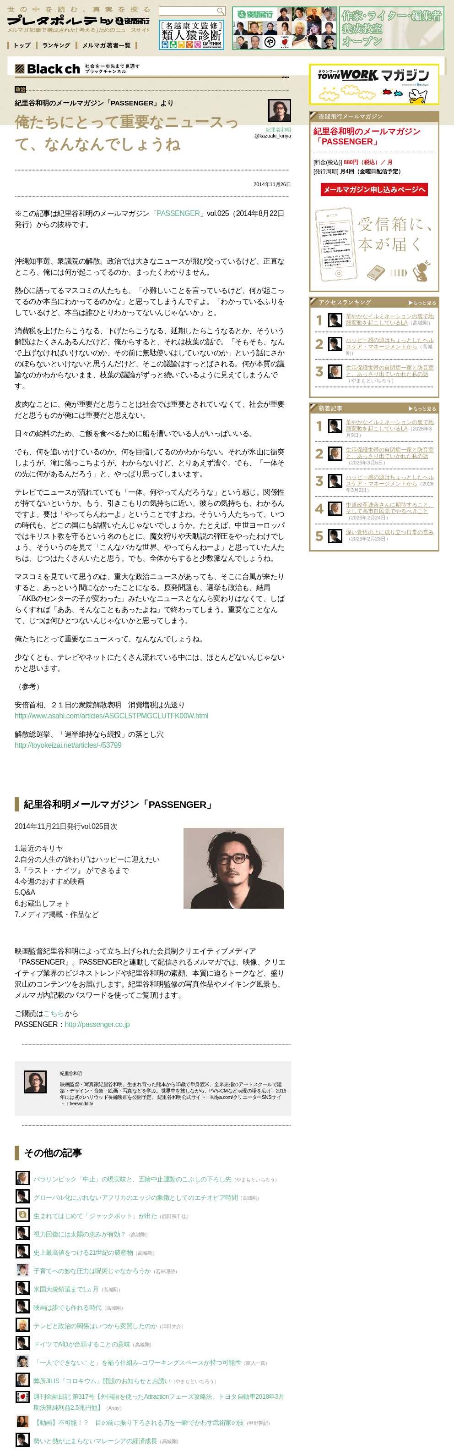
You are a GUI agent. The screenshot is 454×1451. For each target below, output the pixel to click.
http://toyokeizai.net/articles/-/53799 (68, 745)
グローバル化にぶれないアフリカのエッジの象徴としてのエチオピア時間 (135, 1197)
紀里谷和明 (278, 129)
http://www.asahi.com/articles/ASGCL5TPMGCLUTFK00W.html (111, 716)
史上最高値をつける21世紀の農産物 (83, 1252)
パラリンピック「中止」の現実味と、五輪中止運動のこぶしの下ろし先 (132, 1179)
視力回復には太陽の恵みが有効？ (79, 1234)
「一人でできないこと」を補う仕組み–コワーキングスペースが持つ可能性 (137, 1362)
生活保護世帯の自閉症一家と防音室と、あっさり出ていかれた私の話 (390, 370)
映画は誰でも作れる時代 (67, 1307)
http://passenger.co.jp (97, 1024)
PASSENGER (178, 213)
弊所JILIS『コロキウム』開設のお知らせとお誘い (102, 1381)
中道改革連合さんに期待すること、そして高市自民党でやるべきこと (390, 508)
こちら (54, 1013)
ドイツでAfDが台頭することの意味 (81, 1344)
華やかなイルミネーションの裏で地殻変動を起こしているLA (390, 319)
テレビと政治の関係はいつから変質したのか (95, 1326)
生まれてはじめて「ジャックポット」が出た (95, 1215)
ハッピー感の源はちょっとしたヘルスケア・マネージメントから (390, 343)
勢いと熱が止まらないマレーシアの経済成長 (95, 1441)
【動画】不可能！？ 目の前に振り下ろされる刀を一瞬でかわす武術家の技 (138, 1422)
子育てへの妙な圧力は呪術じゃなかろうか (92, 1270)
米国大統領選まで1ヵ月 (66, 1289)
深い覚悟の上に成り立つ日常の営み (390, 532)
